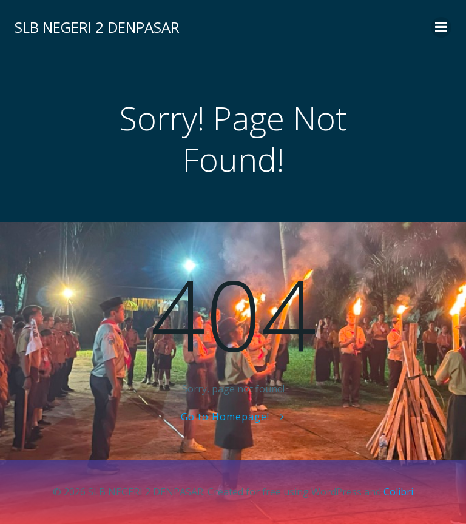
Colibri (398, 492)
